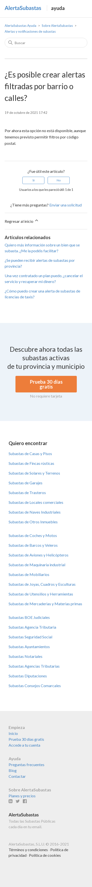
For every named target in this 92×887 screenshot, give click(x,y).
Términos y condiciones (28, 849)
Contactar (17, 776)
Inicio (13, 733)
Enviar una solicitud (65, 205)
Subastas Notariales (25, 656)
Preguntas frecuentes (26, 764)
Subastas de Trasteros (27, 492)
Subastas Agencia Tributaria (32, 627)
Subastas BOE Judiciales (29, 617)
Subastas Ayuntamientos (29, 646)
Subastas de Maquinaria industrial (37, 564)
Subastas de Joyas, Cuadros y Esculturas (42, 584)
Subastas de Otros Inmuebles (33, 521)
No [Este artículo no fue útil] (59, 180)
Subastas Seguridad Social (30, 636)
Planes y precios (22, 795)
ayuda (58, 8)
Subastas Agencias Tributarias (34, 666)
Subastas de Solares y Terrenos (34, 473)
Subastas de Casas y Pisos (30, 453)
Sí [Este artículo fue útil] (33, 180)
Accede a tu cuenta (24, 745)
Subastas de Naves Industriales (35, 512)
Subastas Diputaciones (28, 675)
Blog (13, 770)
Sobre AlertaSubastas (57, 26)
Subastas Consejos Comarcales (35, 685)
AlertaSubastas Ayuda (20, 26)
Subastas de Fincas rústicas (31, 463)
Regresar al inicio (22, 221)
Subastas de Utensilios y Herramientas (41, 594)
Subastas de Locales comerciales (36, 502)
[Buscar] (46, 43)
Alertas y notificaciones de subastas (30, 31)
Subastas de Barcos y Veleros (33, 545)
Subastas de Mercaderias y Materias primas (45, 603)
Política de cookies (45, 855)
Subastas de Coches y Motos (33, 535)
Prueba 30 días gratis (26, 739)
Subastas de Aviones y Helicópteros (38, 555)
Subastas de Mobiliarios (29, 574)
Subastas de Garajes (25, 482)
